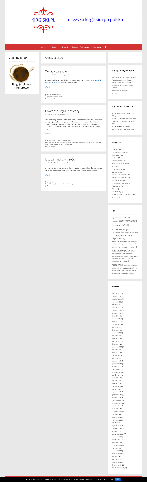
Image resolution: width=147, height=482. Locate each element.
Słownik (43, 47)
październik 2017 (118, 369)
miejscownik (131, 247)
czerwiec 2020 (117, 319)
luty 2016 (115, 423)
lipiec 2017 (115, 378)
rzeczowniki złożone (84, 142)
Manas (124, 247)
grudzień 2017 (117, 364)
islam (113, 236)
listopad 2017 (116, 366)
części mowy (50, 184)
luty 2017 (115, 389)
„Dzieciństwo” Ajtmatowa (80, 47)
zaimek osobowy (130, 270)
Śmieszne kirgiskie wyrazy (62, 111)
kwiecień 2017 (117, 383)
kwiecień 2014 (117, 451)
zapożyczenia (116, 273)
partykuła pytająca (123, 256)
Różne (114, 189)
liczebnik (133, 244)
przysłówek (67, 142)
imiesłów (135, 232)
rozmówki (125, 261)
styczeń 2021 (116, 307)
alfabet (126, 218)
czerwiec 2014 (117, 445)
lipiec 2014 (115, 442)
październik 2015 (118, 434)
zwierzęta (124, 273)
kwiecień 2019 (117, 338)
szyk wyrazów (127, 265)
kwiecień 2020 (117, 321)
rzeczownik (50, 96)
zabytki (128, 268)
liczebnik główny (68, 184)
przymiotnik (122, 258)
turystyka (116, 268)
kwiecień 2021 (117, 299)
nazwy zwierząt (59, 142)
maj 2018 (115, 350)
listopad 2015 (116, 431)
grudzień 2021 (117, 296)
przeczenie (115, 258)
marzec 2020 (116, 324)
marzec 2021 (116, 302)
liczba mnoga (59, 184)
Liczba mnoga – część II (61, 159)
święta (132, 273)
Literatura (115, 172)
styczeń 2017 (116, 392)
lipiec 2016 (115, 409)
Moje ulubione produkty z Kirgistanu (124, 77)
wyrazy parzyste (58, 96)
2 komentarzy (51, 98)
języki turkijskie (124, 235)
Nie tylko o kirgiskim (119, 180)
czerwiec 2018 (117, 347)
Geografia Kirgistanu (119, 152)
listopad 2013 (116, 465)
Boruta (114, 118)
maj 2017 (115, 381)
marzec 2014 (116, 454)
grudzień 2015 (117, 428)
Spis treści (64, 47)
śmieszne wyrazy (96, 142)
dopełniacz (131, 230)
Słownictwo (57, 94)
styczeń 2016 (116, 425)
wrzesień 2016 (117, 403)
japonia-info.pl (117, 129)
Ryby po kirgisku (125, 126)
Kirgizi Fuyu (126, 239)
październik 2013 (118, 468)
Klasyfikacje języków (119, 163)
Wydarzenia (116, 197)
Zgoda (117, 479)
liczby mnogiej (96, 80)
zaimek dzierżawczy (118, 270)
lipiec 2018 (115, 344)
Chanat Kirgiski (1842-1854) (127, 118)
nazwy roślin (50, 142)
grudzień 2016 (117, 395)
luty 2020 (115, 327)
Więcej (47, 87)
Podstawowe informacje (120, 183)
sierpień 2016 (116, 406)
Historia (114, 158)
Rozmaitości (116, 186)
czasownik (124, 221)
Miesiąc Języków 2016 (119, 175)
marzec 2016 (116, 420)
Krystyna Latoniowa (124, 244)
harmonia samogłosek (125, 232)
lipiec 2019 (115, 330)
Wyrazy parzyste (56, 71)
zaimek (133, 268)
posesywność (133, 256)
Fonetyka (115, 149)
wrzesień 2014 (117, 437)
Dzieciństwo (115, 232)
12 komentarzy (51, 146)
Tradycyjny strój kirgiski (120, 90)
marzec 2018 (116, 355)
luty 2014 (115, 456)
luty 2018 (115, 358)
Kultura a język (117, 169)
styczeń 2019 (116, 341)
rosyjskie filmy (116, 261)
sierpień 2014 (116, 439)
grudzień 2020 (117, 310)
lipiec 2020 (115, 316)
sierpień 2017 (116, 375)
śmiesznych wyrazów (52, 82)
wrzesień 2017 (117, 372)
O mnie (54, 47)
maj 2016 (115, 414)
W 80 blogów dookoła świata (62, 140)
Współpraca (97, 47)
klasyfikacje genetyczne (121, 241)
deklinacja (124, 230)
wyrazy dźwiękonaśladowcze (53, 144)
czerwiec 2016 (117, 411)
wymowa (123, 268)
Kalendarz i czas (117, 161)
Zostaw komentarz (52, 186)
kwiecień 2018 (117, 352)
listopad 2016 (116, 397)
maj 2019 (115, 336)
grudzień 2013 (117, 462)
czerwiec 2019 (117, 333)
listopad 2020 (116, 313)
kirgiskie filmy (117, 239)
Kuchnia (115, 166)
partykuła (124, 253)
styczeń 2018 (116, 361)
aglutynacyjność (117, 218)
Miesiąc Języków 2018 (119, 177)
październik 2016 (118, 400)
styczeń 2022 (116, 293)
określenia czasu (116, 253)
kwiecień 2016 (117, 417)
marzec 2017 (116, 386)
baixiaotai (115, 121)
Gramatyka (50, 94)
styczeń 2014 (116, 459)
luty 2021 (115, 305)
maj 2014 (115, 448)
